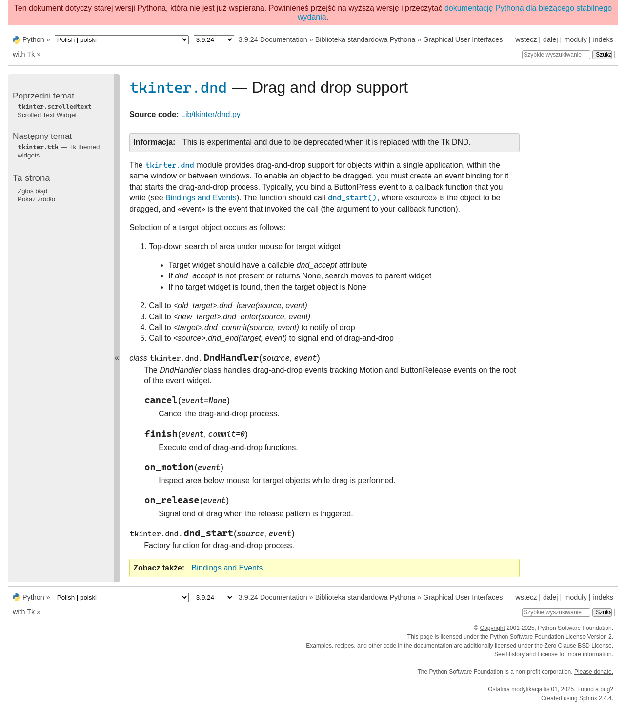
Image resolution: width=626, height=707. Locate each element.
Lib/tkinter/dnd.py (211, 114)
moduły (575, 39)
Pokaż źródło (36, 199)
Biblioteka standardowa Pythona (365, 39)
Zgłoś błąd (33, 191)
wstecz (526, 39)
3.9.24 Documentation (273, 39)
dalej (550, 39)
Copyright (492, 628)
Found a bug (593, 689)
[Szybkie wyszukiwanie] (556, 54)
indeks (603, 39)
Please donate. (593, 671)
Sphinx (588, 698)
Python (33, 39)
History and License (532, 654)
